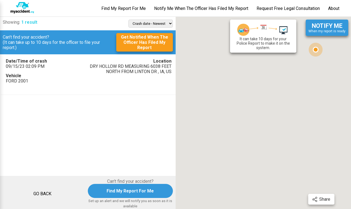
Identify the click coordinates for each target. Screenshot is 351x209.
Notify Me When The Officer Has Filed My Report (201, 8)
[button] (316, 50)
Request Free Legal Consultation (288, 8)
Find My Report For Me (123, 8)
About (333, 8)
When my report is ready (326, 27)
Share (321, 199)
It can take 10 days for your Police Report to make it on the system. (263, 36)
